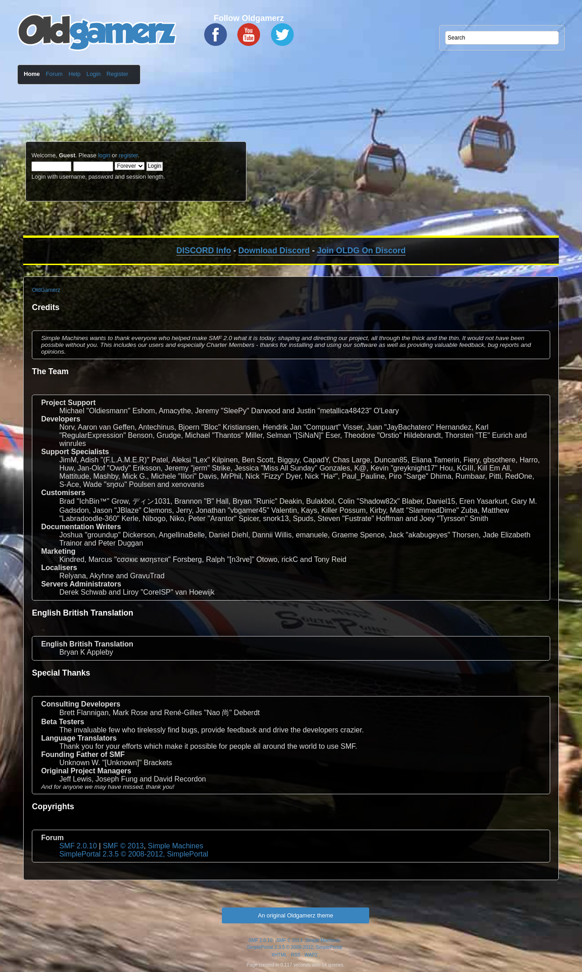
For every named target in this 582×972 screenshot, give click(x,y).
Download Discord (274, 250)
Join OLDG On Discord (361, 250)
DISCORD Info (203, 250)
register (128, 155)
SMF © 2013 (123, 846)
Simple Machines (175, 846)
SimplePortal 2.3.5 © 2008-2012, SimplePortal (133, 854)
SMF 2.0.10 (78, 846)
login (104, 155)
